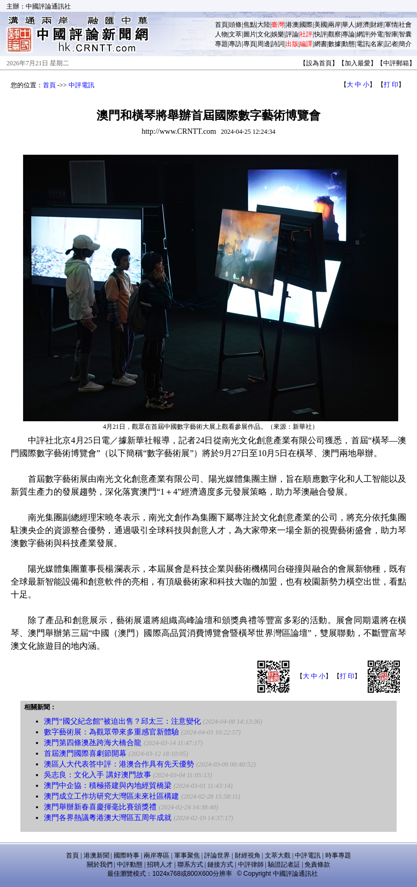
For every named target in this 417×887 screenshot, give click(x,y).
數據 (334, 44)
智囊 (405, 34)
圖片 (249, 34)
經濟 (362, 24)
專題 (221, 44)
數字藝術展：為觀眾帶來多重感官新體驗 (111, 732)
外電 (376, 34)
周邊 (263, 44)
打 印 (391, 84)
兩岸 (334, 24)
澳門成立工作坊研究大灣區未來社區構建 (111, 796)
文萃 (235, 34)
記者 (391, 44)
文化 (263, 34)
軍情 (391, 24)
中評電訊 (81, 85)
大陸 (263, 24)
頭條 (235, 24)
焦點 (249, 24)
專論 (348, 34)
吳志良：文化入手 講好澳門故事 (97, 775)
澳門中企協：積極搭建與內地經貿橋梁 (108, 786)
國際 (306, 24)
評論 (292, 34)
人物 (221, 34)
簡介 (405, 44)
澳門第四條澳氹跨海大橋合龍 (93, 743)
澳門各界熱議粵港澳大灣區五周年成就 (108, 818)
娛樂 (277, 34)
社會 (405, 24)
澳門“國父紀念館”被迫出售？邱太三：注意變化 (122, 721)
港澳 (292, 24)
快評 (320, 34)
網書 (320, 44)
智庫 (391, 34)
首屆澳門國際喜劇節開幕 (85, 753)
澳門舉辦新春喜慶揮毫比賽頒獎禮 (100, 807)
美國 (320, 24)
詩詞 (277, 44)
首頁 (221, 24)
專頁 (249, 44)
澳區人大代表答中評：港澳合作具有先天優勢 (119, 764)
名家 (376, 44)
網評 (362, 34)
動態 (348, 44)
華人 (348, 24)
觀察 (334, 34)
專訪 (235, 44)
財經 (376, 24)
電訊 (362, 44)
